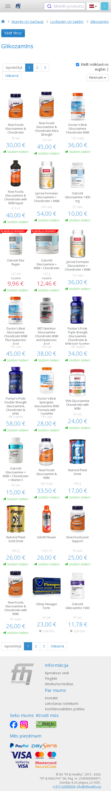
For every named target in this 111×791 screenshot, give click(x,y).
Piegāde (51, 678)
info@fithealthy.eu (89, 787)
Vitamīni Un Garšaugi (27, 21)
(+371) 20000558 (64, 787)
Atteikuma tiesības (59, 684)
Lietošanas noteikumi (61, 703)
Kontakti (51, 698)
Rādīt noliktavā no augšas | (92, 66)
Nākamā (11, 75)
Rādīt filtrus (13, 33)
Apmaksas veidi (57, 673)
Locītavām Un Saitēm (66, 21)
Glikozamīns (99, 21)
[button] (93, 6)
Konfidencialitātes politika (64, 709)
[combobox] (64, 6)
